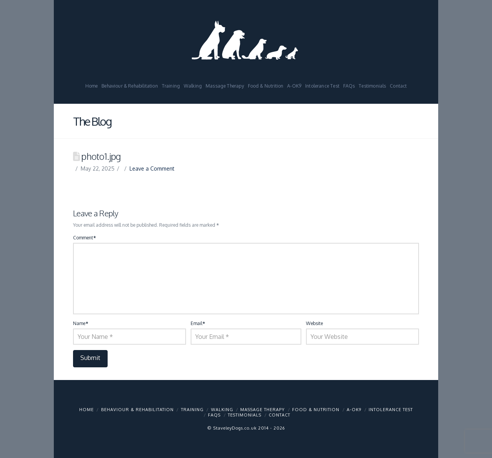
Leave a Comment (152, 168)
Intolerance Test (391, 409)
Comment (84, 238)
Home (86, 409)
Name (80, 323)
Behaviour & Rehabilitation (137, 409)
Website (314, 323)
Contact (279, 415)
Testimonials (244, 415)
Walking (222, 409)
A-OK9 (354, 409)
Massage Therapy (262, 409)
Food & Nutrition (315, 409)
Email (198, 323)
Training (192, 409)
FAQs (214, 415)
